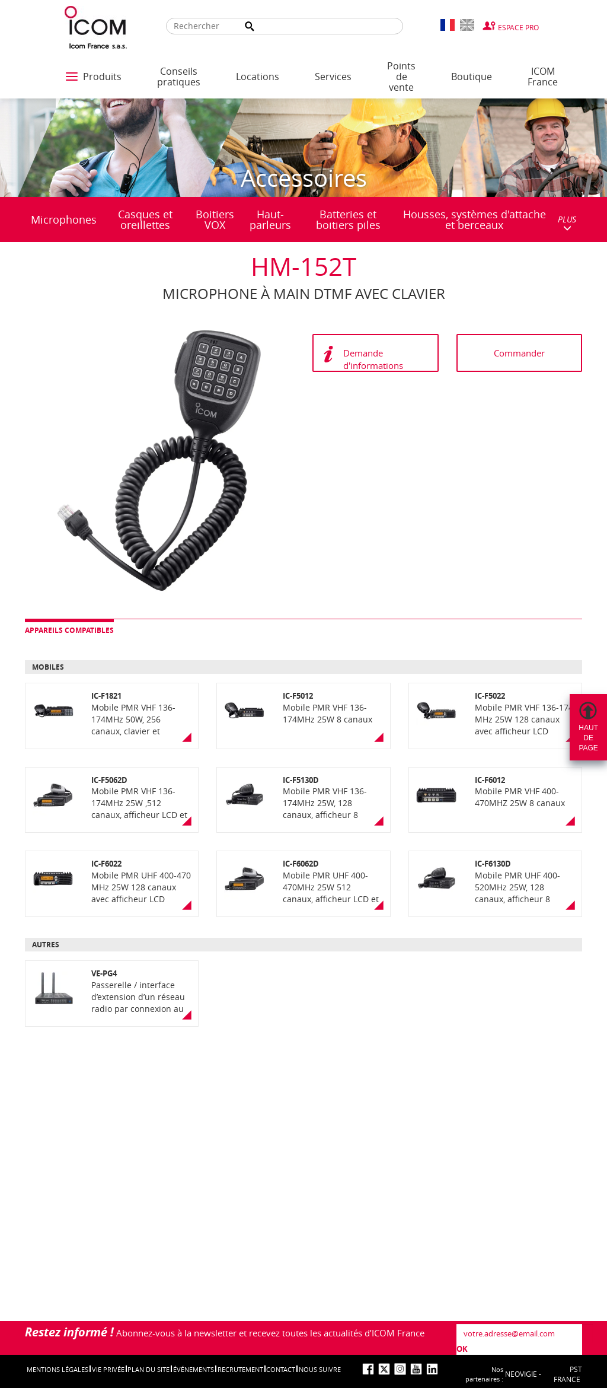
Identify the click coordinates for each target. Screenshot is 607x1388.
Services (333, 76)
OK (462, 1349)
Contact (280, 1369)
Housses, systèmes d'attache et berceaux (474, 219)
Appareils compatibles (69, 630)
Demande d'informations (373, 359)
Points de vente (401, 76)
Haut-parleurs (270, 219)
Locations (257, 76)
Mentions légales (57, 1369)
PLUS (567, 223)
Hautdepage (588, 738)
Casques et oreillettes (145, 219)
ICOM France (543, 76)
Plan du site (148, 1369)
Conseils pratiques (178, 76)
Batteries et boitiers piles (348, 219)
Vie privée (108, 1369)
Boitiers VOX (215, 219)
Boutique (471, 76)
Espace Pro (518, 27)
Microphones (64, 219)
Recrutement (240, 1369)
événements (193, 1369)
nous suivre (320, 1369)
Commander (519, 353)
